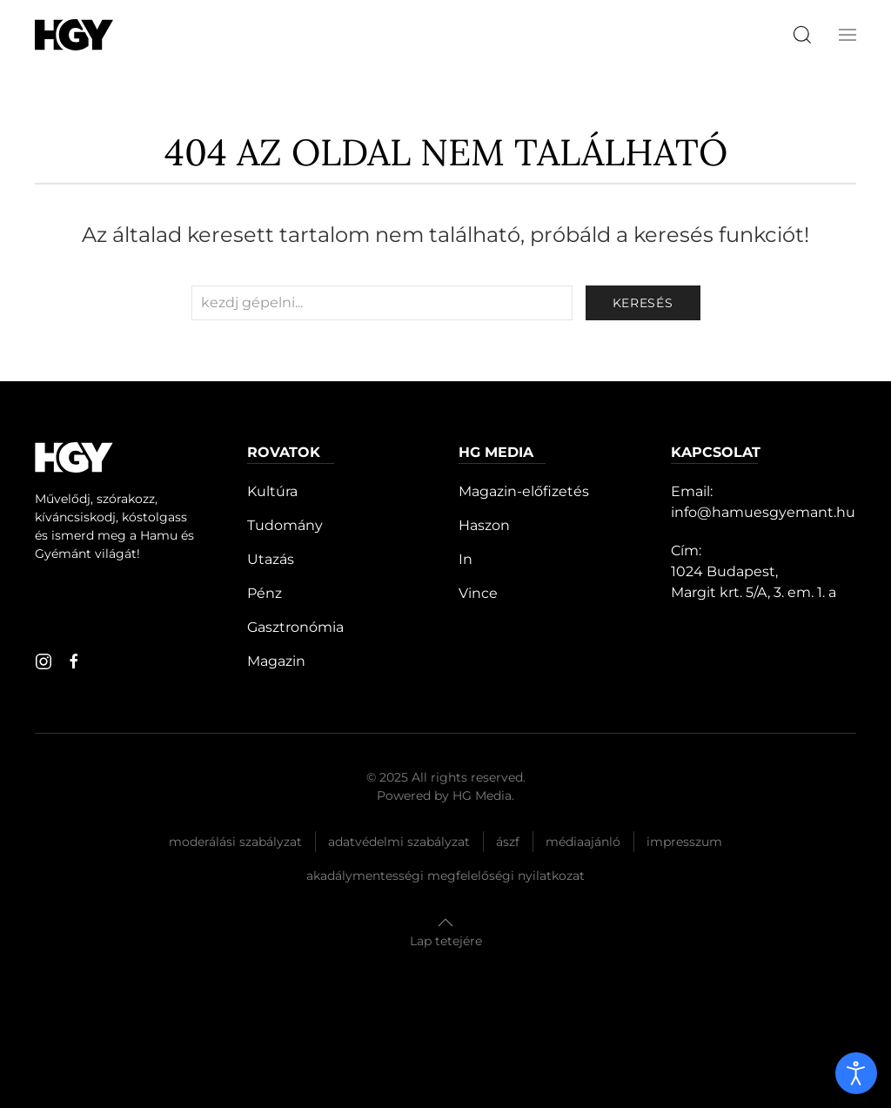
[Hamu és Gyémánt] (74, 34)
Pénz (264, 593)
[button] (847, 35)
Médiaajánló (583, 841)
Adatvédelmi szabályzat (399, 841)
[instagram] (43, 661)
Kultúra (272, 491)
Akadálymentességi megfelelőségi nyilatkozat (445, 875)
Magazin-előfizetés (524, 491)
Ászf (507, 841)
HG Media (482, 795)
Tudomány (285, 525)
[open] (856, 1073)
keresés (643, 303)
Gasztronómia (295, 627)
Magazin (276, 661)
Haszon (484, 525)
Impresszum (684, 841)
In (465, 559)
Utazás (270, 559)
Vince (478, 593)
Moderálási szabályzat (235, 841)
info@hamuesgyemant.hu (763, 512)
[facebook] (74, 661)
